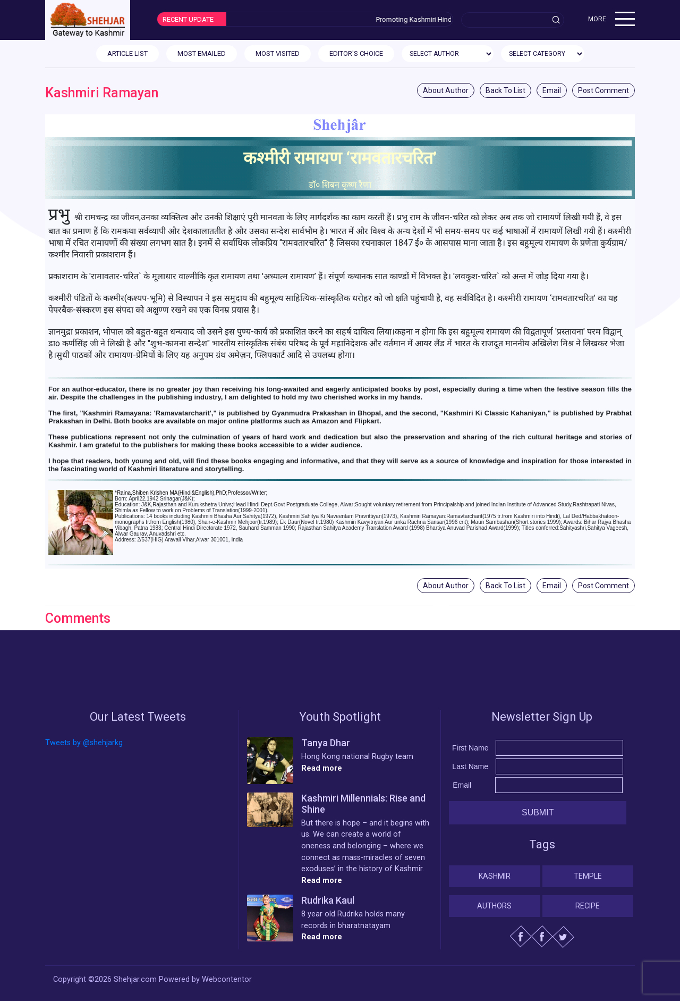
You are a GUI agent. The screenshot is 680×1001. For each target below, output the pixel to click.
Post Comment (603, 90)
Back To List (505, 90)
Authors (494, 906)
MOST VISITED (278, 53)
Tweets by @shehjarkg (84, 742)
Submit (538, 812)
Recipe (587, 906)
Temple (588, 876)
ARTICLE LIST (127, 53)
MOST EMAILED (201, 53)
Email (551, 90)
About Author (446, 90)
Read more (321, 768)
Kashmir (495, 876)
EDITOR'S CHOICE (356, 53)
